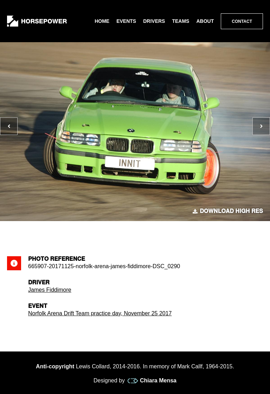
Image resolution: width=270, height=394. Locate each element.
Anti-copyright (55, 366)
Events (126, 21)
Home (102, 21)
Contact (242, 21)
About (205, 21)
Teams (180, 21)
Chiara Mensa (152, 380)
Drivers (154, 21)
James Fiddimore (49, 290)
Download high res (228, 211)
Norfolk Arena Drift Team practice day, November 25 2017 (100, 313)
